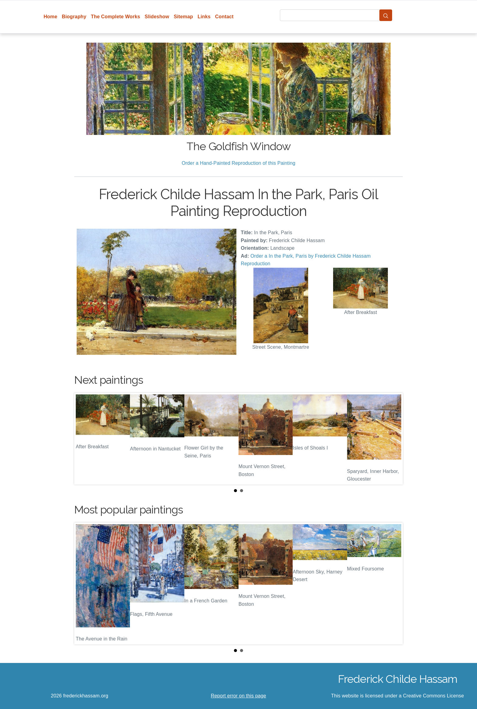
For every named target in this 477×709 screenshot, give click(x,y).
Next (393, 438)
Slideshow (157, 16)
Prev (84, 438)
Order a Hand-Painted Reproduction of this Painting (238, 163)
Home (50, 16)
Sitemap (183, 16)
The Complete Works (115, 16)
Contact (224, 16)
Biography (74, 16)
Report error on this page (238, 695)
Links (204, 16)
